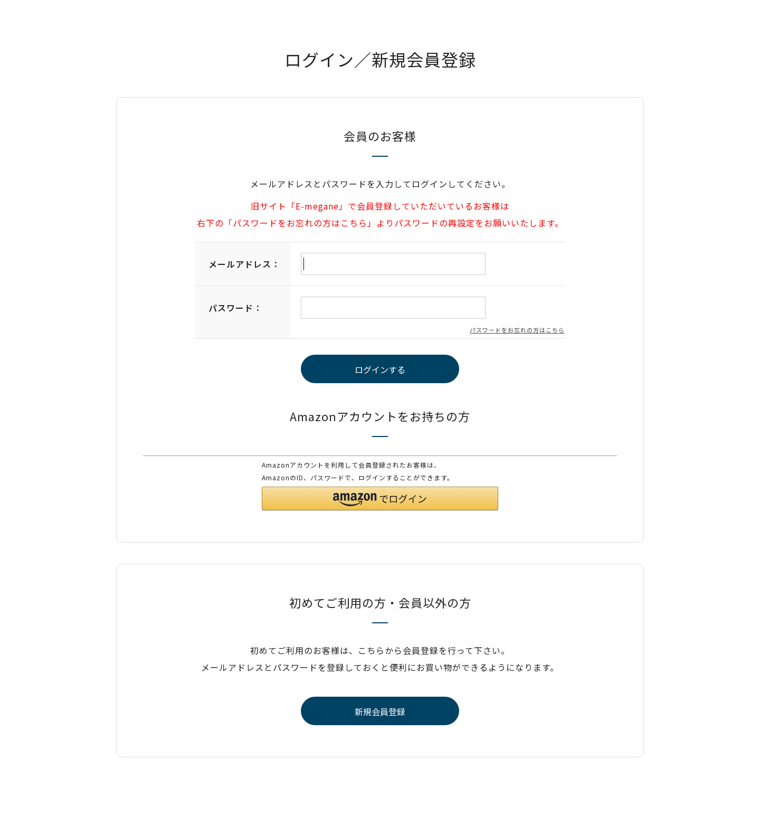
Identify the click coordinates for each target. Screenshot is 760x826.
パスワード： (235, 307)
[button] (380, 498)
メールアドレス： (244, 264)
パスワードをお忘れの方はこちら (517, 330)
